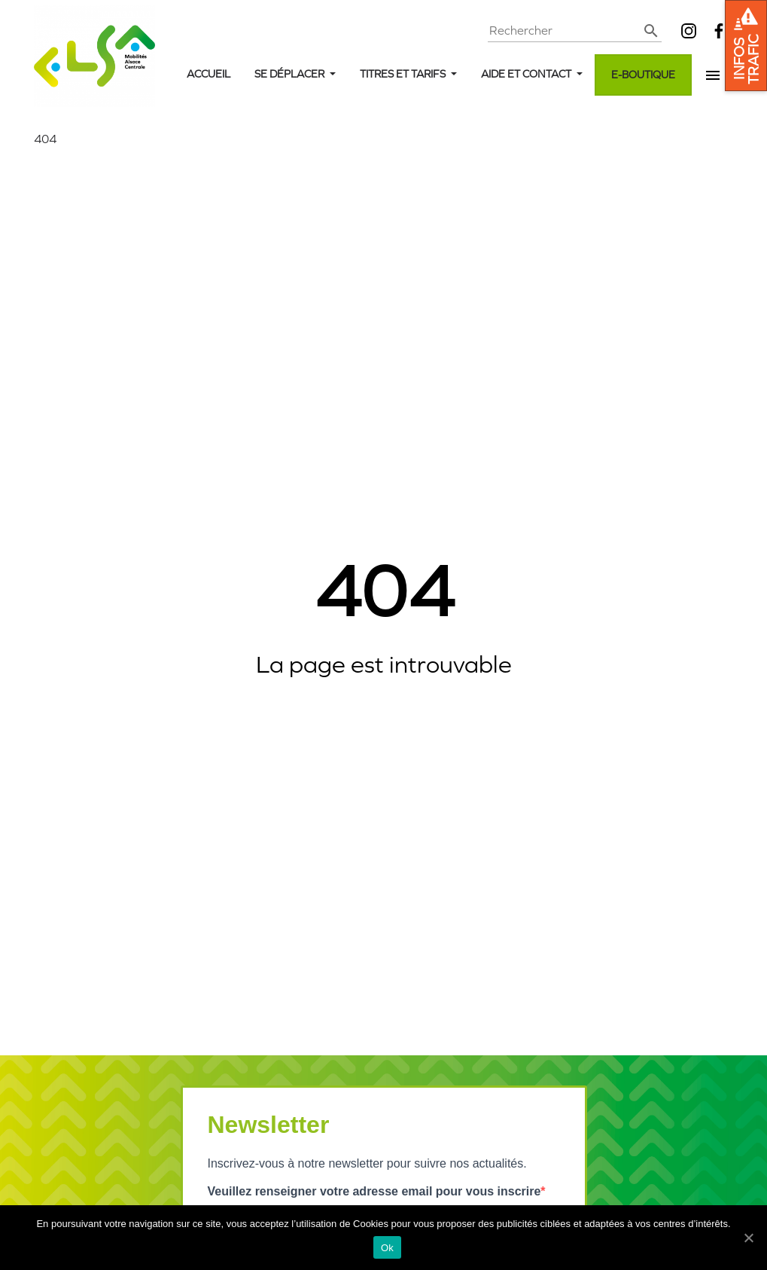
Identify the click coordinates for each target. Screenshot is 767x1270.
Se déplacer (290, 74)
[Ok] (748, 1237)
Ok (387, 1247)
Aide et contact (527, 74)
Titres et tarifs (404, 74)
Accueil (208, 74)
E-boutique (643, 75)
